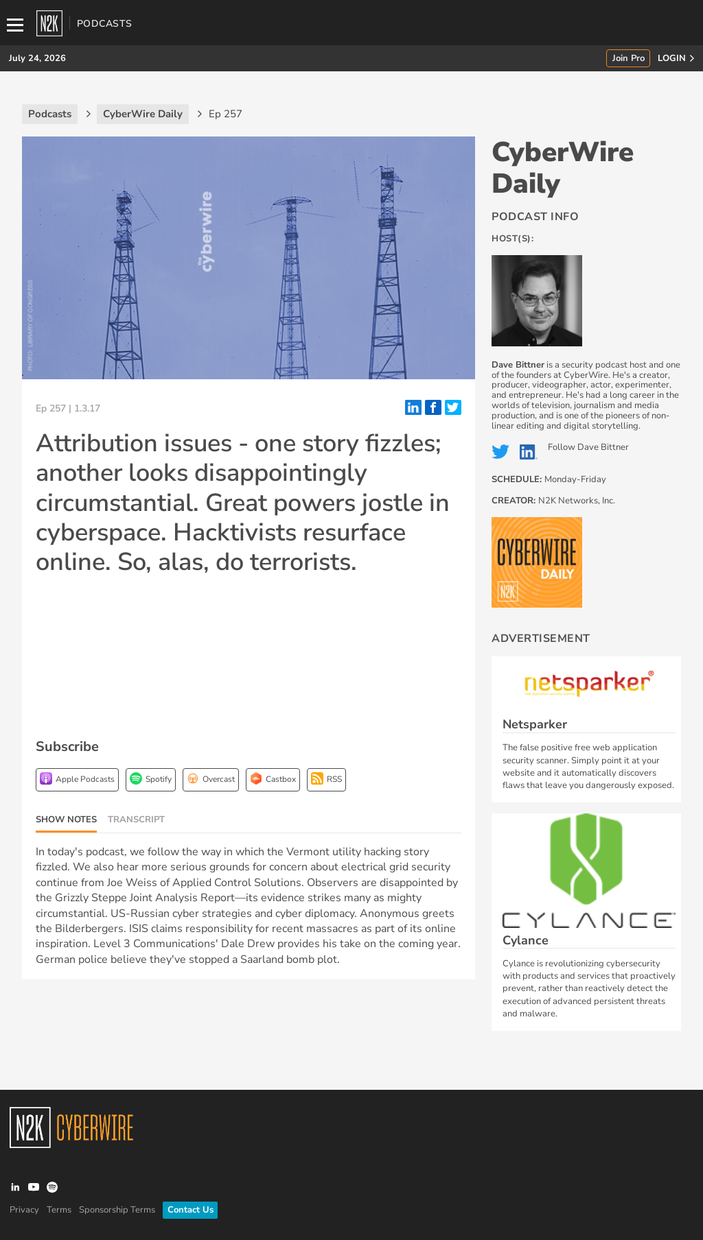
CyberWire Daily (563, 168)
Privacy (24, 1210)
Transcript (136, 819)
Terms (59, 1210)
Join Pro (628, 58)
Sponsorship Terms (117, 1210)
